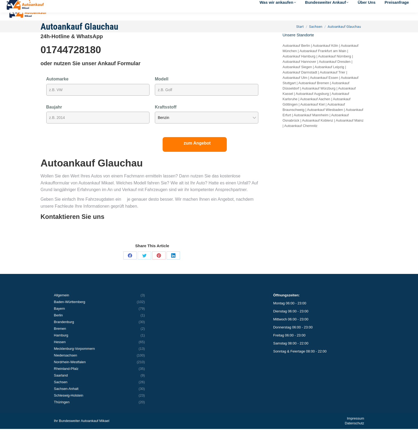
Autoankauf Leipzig (329, 76)
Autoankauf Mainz (350, 129)
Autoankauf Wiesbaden (325, 119)
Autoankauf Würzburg (319, 97)
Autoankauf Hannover (299, 71)
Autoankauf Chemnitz (300, 135)
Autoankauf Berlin (296, 55)
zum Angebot (197, 152)
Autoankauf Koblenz (317, 129)
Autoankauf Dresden (335, 71)
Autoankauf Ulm (295, 87)
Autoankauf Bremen (313, 92)
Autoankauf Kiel (312, 113)
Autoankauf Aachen (315, 108)
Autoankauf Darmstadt (300, 81)
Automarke (57, 88)
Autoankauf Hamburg (299, 65)
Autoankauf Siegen (297, 76)
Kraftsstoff (166, 116)
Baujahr (54, 116)
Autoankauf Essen (324, 87)
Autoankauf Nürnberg (334, 65)
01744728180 (71, 58)
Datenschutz (354, 432)
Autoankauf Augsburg (312, 103)
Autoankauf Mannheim (311, 124)
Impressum (355, 427)
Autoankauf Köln (325, 55)
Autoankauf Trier (332, 81)
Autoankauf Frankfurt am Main (323, 60)
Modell (161, 88)
